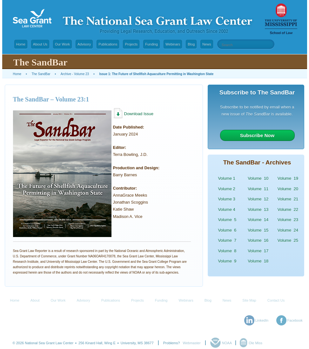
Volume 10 (258, 178)
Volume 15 (258, 230)
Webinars (172, 44)
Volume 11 (258, 188)
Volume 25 (288, 240)
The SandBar (40, 74)
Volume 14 (258, 219)
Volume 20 (288, 188)
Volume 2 (226, 188)
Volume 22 (288, 209)
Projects (131, 44)
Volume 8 (227, 250)
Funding (151, 44)
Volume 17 (258, 250)
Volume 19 (288, 178)
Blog (191, 44)
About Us (40, 44)
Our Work (62, 44)
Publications (107, 44)
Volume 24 (288, 230)
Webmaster (192, 343)
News (206, 44)
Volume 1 (226, 178)
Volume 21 (288, 199)
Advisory (84, 44)
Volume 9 (227, 261)
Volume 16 (258, 240)
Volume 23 (288, 219)
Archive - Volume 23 (75, 74)
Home (20, 44)
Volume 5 (227, 219)
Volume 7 (227, 240)
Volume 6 (227, 230)
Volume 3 (226, 199)
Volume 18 (258, 261)
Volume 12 (258, 199)
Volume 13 (258, 209)
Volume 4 (226, 209)
